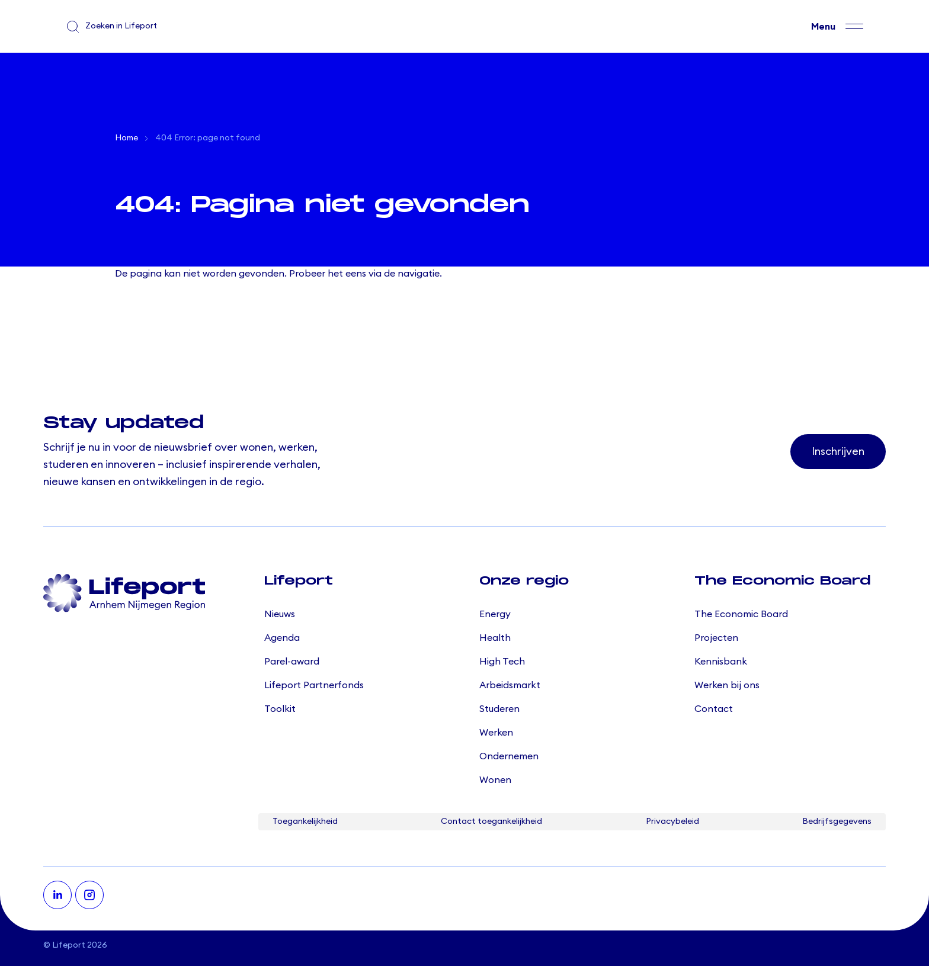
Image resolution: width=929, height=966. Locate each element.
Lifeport (68, 945)
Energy (495, 614)
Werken (496, 732)
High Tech (502, 661)
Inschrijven (838, 451)
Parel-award (291, 661)
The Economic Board (741, 614)
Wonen (495, 780)
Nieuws (279, 614)
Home (126, 138)
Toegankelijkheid (305, 821)
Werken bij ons (727, 685)
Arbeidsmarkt (509, 685)
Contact (713, 709)
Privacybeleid (672, 821)
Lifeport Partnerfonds (314, 685)
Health (495, 638)
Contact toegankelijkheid (491, 821)
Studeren (499, 709)
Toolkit (280, 709)
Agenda (282, 638)
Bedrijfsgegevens (837, 821)
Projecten (716, 638)
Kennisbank (720, 661)
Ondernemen (509, 756)
